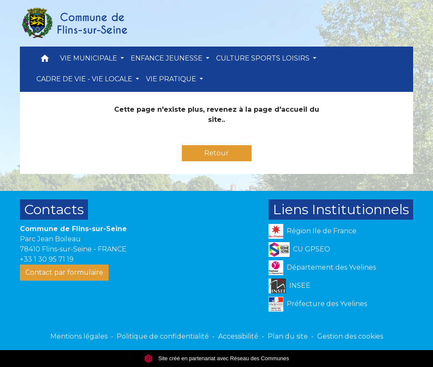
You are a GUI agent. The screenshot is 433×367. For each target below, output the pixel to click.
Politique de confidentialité (163, 336)
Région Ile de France (312, 231)
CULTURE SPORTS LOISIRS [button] (263, 58)
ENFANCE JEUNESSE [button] (167, 58)
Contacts (54, 209)
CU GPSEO (299, 249)
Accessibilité (238, 336)
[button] (45, 60)
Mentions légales (78, 336)
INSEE (289, 286)
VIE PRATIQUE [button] (172, 79)
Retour (216, 153)
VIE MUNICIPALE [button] (89, 58)
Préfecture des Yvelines (318, 304)
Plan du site (288, 336)
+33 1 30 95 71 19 (47, 259)
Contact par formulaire (64, 272)
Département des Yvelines (322, 267)
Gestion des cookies (350, 336)
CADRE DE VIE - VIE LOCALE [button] (85, 79)
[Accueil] (74, 23)
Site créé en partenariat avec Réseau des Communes (216, 358)
